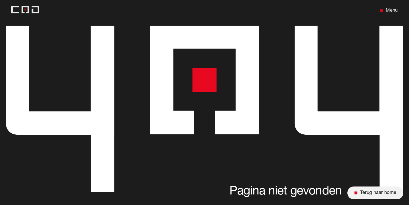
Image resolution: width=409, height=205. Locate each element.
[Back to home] (25, 11)
